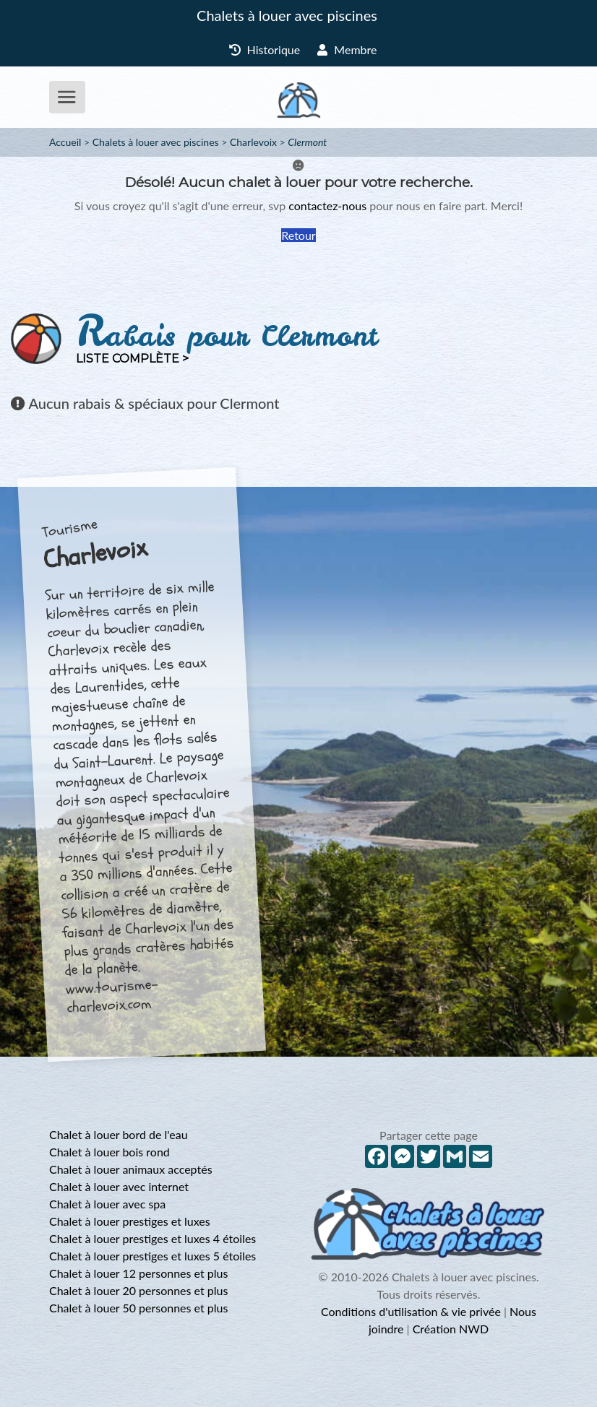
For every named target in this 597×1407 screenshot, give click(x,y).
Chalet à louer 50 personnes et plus (138, 1308)
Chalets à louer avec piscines (287, 15)
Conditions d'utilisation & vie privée (411, 1311)
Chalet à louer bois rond (109, 1152)
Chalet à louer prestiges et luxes (129, 1221)
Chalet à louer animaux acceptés (130, 1169)
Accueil (65, 142)
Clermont (307, 142)
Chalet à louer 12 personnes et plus (138, 1273)
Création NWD (451, 1328)
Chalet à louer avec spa (107, 1204)
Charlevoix (253, 142)
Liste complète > (132, 358)
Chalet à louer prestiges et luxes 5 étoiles (152, 1256)
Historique (265, 49)
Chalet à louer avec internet (119, 1186)
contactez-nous (327, 205)
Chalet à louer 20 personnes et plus (138, 1290)
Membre (347, 49)
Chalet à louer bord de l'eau (118, 1134)
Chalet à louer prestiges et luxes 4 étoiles (152, 1238)
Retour (298, 235)
